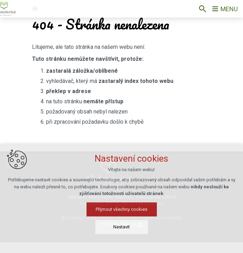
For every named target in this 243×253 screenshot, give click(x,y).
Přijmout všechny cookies (121, 232)
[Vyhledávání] (202, 8)
